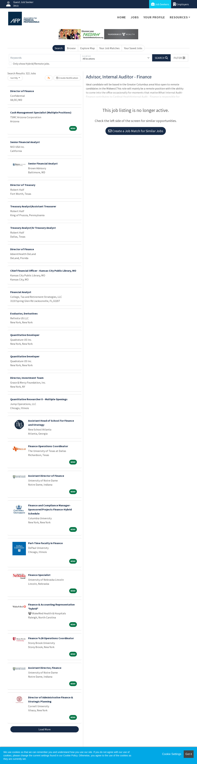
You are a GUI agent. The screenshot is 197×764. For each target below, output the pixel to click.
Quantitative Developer (24, 335)
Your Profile (154, 17)
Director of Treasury (22, 185)
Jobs (135, 17)
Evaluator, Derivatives (24, 313)
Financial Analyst (20, 292)
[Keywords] (44, 58)
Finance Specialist (39, 575)
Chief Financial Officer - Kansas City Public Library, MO (43, 270)
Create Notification (67, 77)
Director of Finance (22, 91)
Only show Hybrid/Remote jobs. (31, 63)
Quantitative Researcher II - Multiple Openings (38, 399)
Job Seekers (160, 4)
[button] (179, 58)
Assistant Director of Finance (46, 475)
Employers (181, 4)
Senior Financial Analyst (25, 142)
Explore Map (87, 48)
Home (121, 17)
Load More (45, 729)
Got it (188, 754)
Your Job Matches (109, 48)
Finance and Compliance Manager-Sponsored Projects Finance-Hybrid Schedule (50, 509)
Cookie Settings (171, 754)
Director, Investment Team (27, 377)
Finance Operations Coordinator (48, 446)
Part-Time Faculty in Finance (45, 543)
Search (59, 48)
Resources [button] (179, 17)
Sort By (14, 77)
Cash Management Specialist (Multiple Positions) (40, 112)
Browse (71, 48)
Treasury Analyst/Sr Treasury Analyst (33, 227)
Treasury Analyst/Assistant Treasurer (33, 206)
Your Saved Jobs (133, 48)
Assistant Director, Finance (44, 667)
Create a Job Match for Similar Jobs (135, 131)
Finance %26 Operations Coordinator (51, 638)
